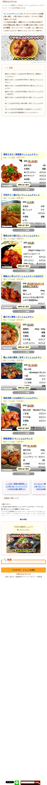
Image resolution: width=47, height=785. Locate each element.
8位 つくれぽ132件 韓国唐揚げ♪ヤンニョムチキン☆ (21, 112)
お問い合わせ (9, 577)
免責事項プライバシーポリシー (26, 577)
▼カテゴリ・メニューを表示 (23, 570)
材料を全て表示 (23, 185)
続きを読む (23, 519)
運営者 (39, 577)
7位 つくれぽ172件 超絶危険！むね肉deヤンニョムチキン (23, 109)
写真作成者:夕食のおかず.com (38, 62)
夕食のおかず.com (9, 1)
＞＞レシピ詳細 (23, 189)
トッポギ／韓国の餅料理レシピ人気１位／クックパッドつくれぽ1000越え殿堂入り (16, 486)
